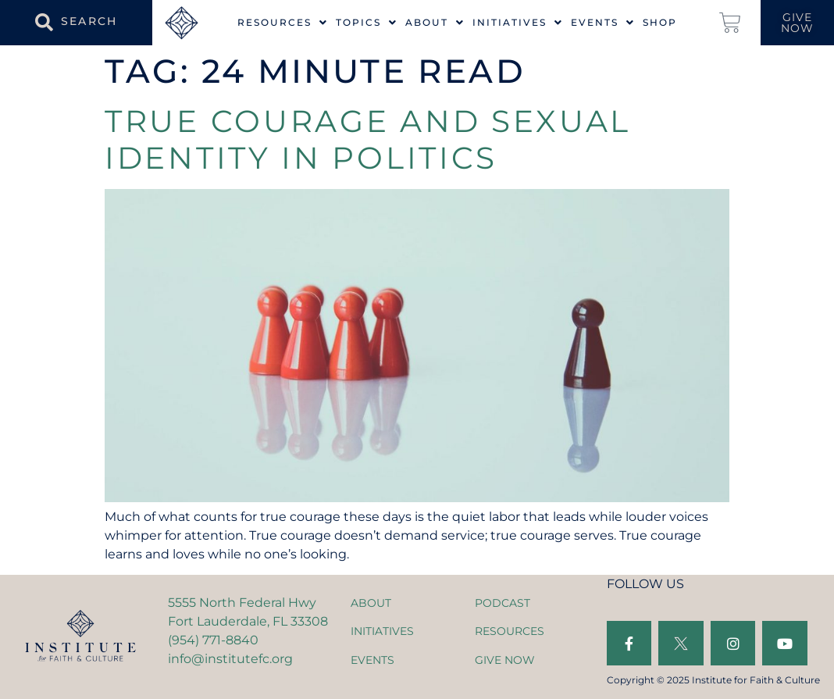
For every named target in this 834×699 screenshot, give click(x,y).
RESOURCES (509, 631)
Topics (366, 22)
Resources (282, 22)
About (435, 22)
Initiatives (517, 22)
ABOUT (371, 603)
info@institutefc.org (230, 658)
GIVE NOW (505, 660)
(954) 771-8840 (213, 640)
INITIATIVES (382, 631)
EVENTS (372, 660)
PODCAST (502, 603)
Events (603, 22)
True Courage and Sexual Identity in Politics (368, 139)
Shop (660, 22)
